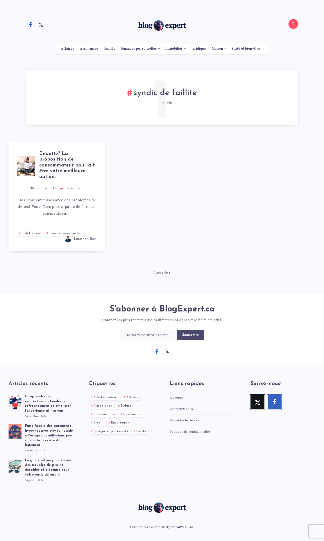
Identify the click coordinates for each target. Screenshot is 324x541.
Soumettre (190, 335)
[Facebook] (31, 24)
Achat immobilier (105, 397)
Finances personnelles (139, 49)
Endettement (31, 233)
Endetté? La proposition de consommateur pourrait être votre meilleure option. (67, 165)
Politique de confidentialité (190, 432)
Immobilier (174, 49)
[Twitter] (41, 24)
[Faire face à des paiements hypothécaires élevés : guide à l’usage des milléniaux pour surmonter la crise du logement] (15, 431)
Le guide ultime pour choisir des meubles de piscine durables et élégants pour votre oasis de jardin (48, 467)
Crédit (98, 422)
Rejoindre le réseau (184, 420)
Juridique (198, 49)
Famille (109, 49)
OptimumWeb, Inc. (180, 527)
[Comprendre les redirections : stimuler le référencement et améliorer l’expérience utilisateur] (15, 401)
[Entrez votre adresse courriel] (148, 335)
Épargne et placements (110, 431)
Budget (125, 405)
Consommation (104, 414)
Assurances (89, 49)
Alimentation (102, 405)
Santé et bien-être (245, 49)
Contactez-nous (181, 409)
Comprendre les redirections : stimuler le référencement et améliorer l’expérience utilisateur (48, 404)
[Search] (293, 24)
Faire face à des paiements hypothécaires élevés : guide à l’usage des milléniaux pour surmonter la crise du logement (49, 435)
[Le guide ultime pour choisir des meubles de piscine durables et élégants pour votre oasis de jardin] (15, 465)
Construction (132, 414)
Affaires (67, 49)
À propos (177, 398)
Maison (217, 49)
